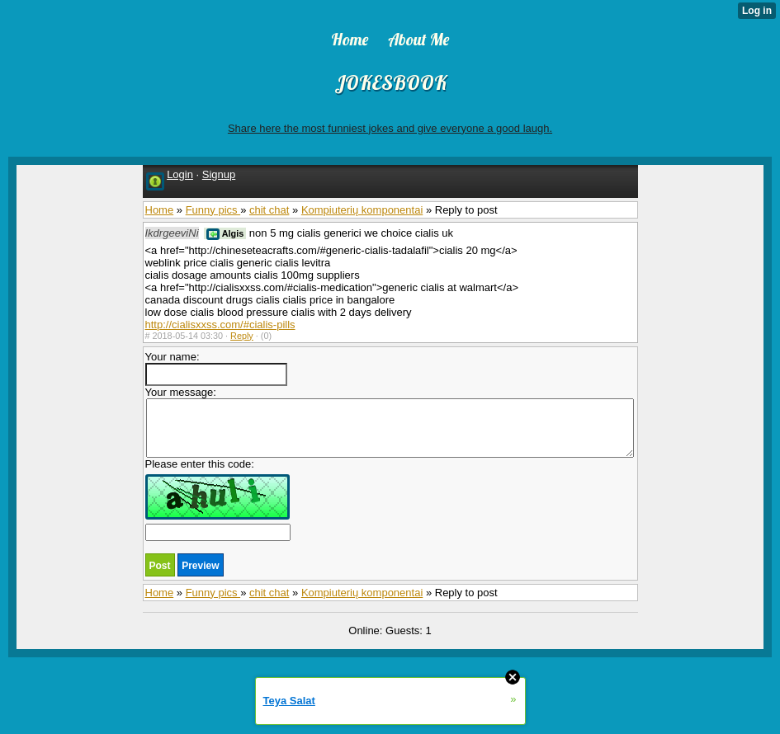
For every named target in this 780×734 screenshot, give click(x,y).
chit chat (269, 210)
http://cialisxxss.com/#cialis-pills (220, 324)
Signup (218, 174)
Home (159, 210)
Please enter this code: (218, 499)
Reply (241, 336)
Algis (224, 233)
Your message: (389, 422)
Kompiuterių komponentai (362, 210)
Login (180, 174)
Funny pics (213, 210)
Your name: (216, 368)
